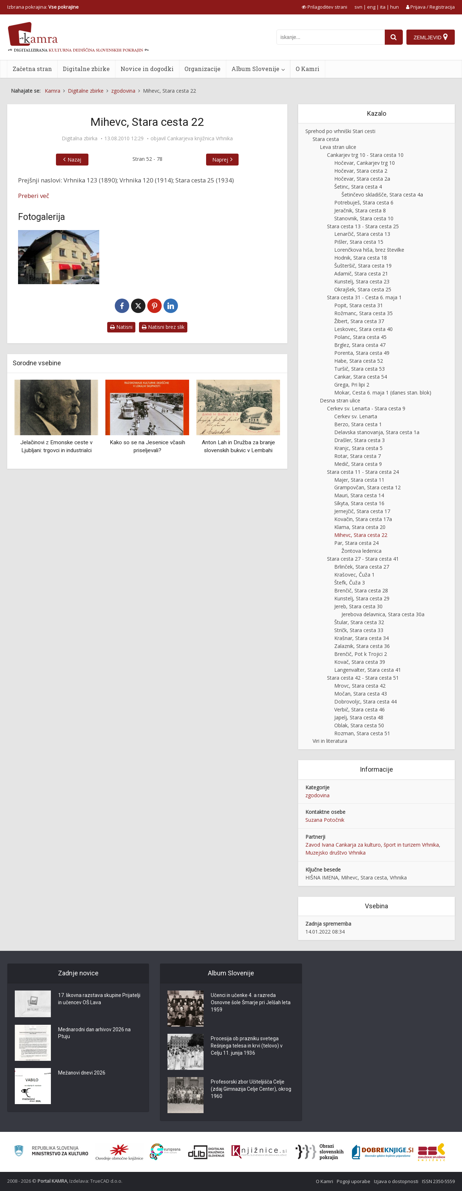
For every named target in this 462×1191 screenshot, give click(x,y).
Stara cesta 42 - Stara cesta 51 (363, 677)
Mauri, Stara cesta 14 (359, 495)
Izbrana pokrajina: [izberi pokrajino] (43, 7)
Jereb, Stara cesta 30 (358, 606)
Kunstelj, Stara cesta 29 (361, 598)
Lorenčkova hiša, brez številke (369, 249)
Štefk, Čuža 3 (349, 582)
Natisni (121, 326)
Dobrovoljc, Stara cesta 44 (365, 701)
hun (394, 7)
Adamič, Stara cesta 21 (361, 273)
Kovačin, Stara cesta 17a (363, 519)
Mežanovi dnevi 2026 (82, 1073)
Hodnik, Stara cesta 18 (360, 257)
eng (371, 7)
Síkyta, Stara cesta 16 (359, 503)
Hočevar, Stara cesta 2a (362, 178)
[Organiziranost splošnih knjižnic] (119, 1152)
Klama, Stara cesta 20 (359, 527)
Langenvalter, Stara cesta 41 (367, 669)
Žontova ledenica (361, 550)
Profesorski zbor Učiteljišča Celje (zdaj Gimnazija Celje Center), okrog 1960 (251, 1090)
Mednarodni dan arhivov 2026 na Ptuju (95, 1033)
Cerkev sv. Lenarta (355, 416)
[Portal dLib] (206, 1152)
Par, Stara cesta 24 (356, 542)
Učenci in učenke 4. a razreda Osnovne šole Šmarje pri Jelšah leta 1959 (251, 1003)
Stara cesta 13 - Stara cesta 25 (363, 226)
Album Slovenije (255, 68)
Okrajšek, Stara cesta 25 (362, 289)
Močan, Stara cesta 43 (360, 693)
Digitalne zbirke (86, 68)
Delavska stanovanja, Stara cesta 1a (376, 432)
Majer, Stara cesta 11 (359, 479)
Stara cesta (326, 139)
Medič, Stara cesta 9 (358, 463)
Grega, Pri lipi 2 (351, 384)
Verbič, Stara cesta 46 (359, 709)
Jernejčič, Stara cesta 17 (362, 511)
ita (382, 7)
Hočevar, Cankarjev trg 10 (364, 162)
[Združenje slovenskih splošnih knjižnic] (259, 1152)
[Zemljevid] (430, 37)
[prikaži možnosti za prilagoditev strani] (324, 7)
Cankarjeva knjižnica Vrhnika (200, 138)
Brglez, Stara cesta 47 (359, 344)
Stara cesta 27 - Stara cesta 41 (363, 558)
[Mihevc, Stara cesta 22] (58, 257)
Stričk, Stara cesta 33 (358, 630)
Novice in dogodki (147, 68)
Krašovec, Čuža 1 (354, 574)
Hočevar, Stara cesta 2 (360, 170)
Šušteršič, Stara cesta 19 (363, 265)
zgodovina (317, 795)
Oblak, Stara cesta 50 (359, 725)
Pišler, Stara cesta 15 (358, 241)
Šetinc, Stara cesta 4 (358, 186)
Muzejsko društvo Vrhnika (335, 852)
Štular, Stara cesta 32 (359, 622)
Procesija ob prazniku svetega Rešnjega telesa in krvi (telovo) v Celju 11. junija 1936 (247, 1046)
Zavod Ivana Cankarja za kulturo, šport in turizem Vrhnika (372, 844)
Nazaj (74, 159)
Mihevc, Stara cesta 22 (360, 534)
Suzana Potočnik (324, 819)
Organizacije (202, 68)
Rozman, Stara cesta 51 (362, 733)
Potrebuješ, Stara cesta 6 (363, 202)
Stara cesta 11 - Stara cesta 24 (363, 471)
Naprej (220, 159)
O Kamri (307, 68)
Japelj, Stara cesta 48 (358, 717)
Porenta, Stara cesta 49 (361, 352)
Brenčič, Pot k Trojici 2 (360, 653)
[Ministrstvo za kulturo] (51, 1152)
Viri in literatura (330, 740)
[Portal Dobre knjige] (382, 1152)
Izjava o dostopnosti (396, 1181)
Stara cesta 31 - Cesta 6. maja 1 (364, 297)
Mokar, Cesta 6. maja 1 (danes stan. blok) (382, 392)
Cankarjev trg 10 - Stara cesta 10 (365, 154)
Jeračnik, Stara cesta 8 (360, 210)
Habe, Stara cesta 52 (358, 360)
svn (358, 7)
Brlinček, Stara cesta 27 (361, 566)
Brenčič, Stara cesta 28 (361, 590)
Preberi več (33, 195)
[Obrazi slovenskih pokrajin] (319, 1152)
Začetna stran (32, 68)
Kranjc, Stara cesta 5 (358, 448)
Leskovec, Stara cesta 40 (363, 329)
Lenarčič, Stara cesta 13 (362, 233)
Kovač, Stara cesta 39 (359, 661)
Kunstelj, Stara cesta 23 (361, 281)
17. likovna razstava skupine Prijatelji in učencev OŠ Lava (99, 999)
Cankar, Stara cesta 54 (360, 376)
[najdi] (394, 37)
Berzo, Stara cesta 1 (358, 424)
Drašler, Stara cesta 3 (359, 440)
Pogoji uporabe (353, 1181)
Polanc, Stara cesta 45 (360, 337)
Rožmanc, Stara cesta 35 (363, 313)
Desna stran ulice (340, 400)
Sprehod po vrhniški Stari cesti (340, 131)
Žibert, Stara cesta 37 (359, 321)
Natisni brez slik (163, 326)
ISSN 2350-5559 (438, 1181)
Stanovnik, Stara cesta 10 (363, 218)
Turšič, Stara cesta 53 (359, 368)
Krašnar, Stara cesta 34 (361, 638)
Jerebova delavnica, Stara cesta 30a (382, 614)
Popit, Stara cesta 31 (358, 305)
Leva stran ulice (338, 147)
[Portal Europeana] (165, 1152)
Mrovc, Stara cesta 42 (359, 685)
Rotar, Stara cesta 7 (357, 456)
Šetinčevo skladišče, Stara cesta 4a (382, 194)
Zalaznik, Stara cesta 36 (362, 646)
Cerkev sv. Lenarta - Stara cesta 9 (366, 408)
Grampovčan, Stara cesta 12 (367, 487)
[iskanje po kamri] (330, 37)
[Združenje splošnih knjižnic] (431, 1152)
